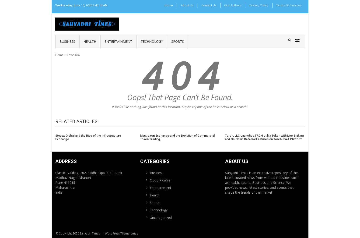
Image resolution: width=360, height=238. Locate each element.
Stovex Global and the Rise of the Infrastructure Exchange (88, 137)
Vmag (134, 233)
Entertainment (118, 41)
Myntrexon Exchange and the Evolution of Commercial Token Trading (177, 137)
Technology (152, 41)
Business (67, 41)
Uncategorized (161, 217)
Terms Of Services (288, 5)
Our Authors (232, 5)
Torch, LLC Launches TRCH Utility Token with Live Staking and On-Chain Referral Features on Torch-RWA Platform (264, 137)
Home (168, 5)
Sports (177, 41)
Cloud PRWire (160, 180)
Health (90, 41)
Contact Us (208, 5)
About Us (187, 5)
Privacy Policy (258, 5)
